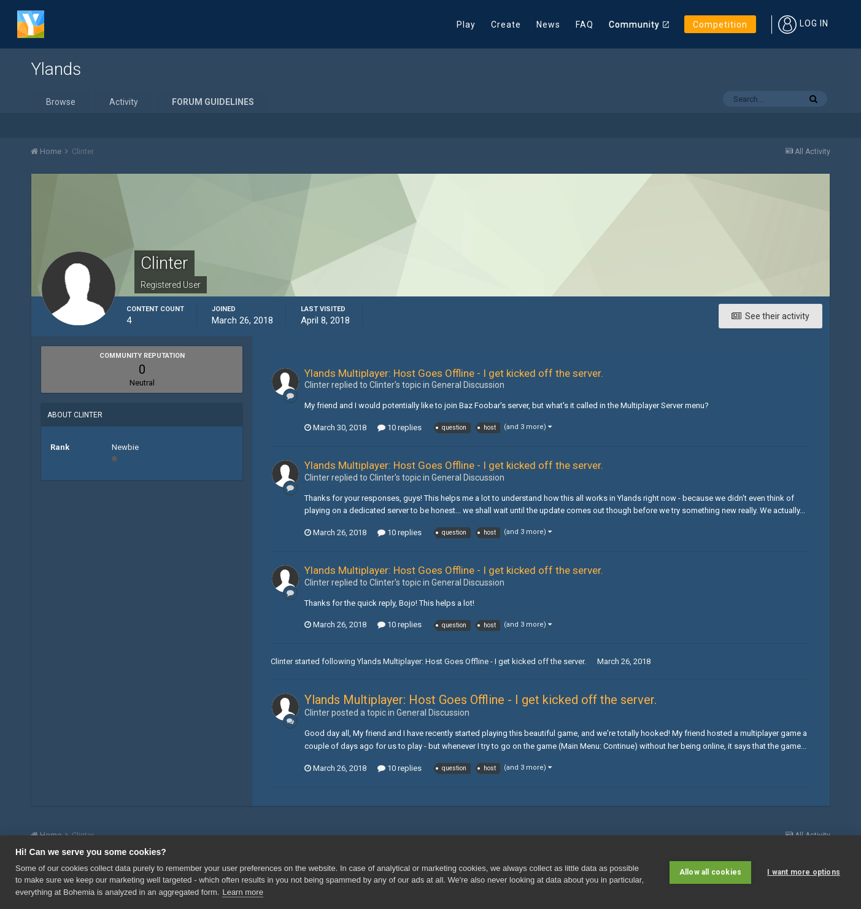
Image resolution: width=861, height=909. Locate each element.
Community (634, 24)
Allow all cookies (710, 872)
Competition (720, 24)
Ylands (56, 69)
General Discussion (467, 385)
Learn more (242, 892)
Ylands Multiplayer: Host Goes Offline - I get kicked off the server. (453, 373)
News (548, 24)
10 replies (399, 427)
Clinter (282, 661)
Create (506, 24)
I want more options (803, 872)
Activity (123, 102)
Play (466, 24)
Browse (60, 102)
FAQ (584, 24)
